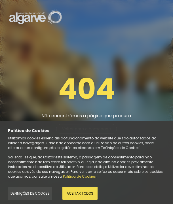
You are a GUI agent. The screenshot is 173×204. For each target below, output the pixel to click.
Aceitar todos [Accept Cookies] (80, 193)
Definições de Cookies (30, 193)
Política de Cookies (79, 176)
